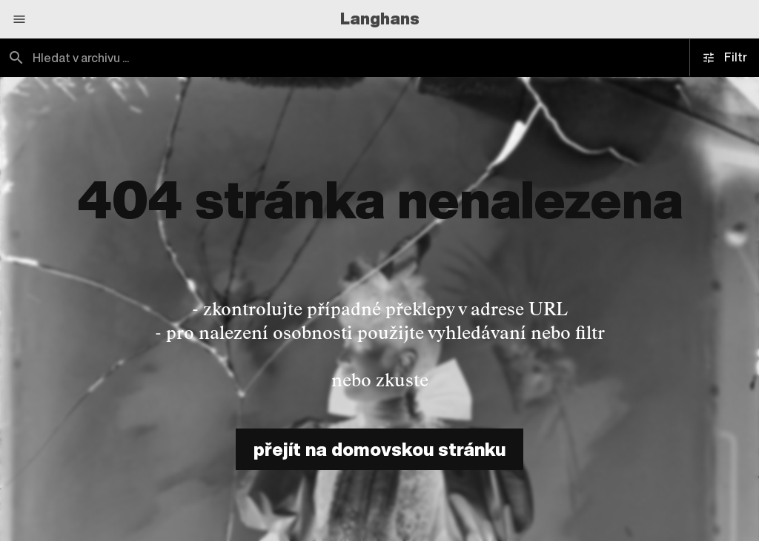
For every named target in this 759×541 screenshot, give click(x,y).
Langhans (380, 18)
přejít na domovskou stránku (379, 449)
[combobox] (190, 57)
